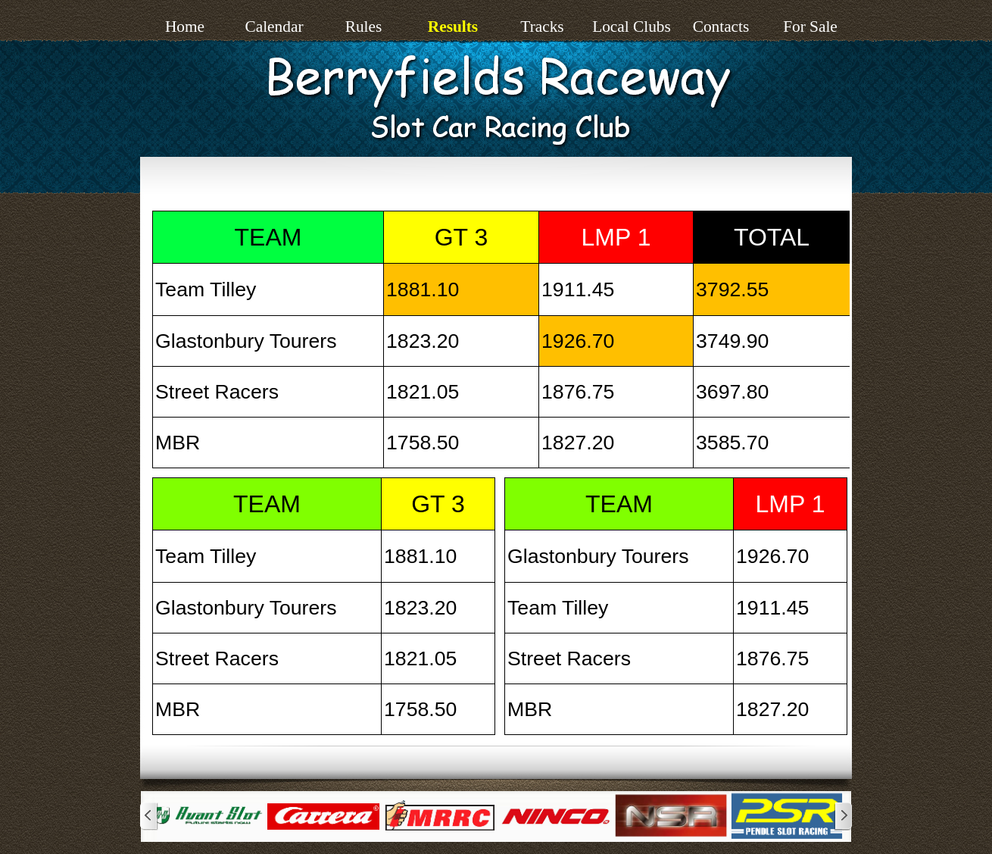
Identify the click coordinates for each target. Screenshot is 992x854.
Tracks (541, 26)
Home (184, 26)
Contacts (721, 26)
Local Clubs (631, 26)
